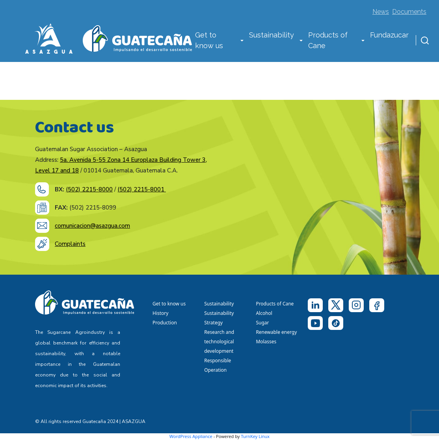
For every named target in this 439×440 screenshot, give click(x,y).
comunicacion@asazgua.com (92, 226)
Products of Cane (328, 40)
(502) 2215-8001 (141, 189)
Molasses (266, 341)
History (160, 313)
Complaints (70, 244)
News (380, 11)
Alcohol (264, 313)
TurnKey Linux (255, 436)
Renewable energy (277, 332)
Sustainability (271, 35)
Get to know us (209, 40)
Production (165, 322)
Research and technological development (220, 341)
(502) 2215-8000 (89, 189)
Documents (409, 11)
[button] (242, 41)
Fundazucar (389, 35)
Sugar (262, 322)
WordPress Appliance (190, 436)
